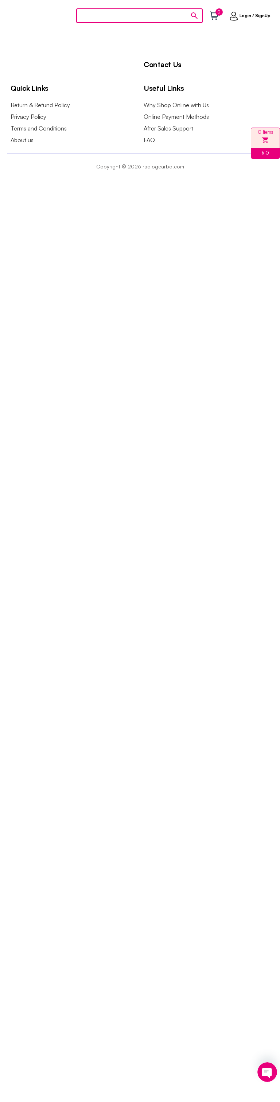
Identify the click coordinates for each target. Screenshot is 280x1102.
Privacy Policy (28, 116)
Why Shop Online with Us (176, 105)
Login (245, 15)
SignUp (263, 15)
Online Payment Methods (176, 116)
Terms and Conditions (39, 128)
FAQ (149, 140)
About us (22, 140)
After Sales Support (168, 128)
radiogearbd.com (163, 166)
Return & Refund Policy (40, 105)
